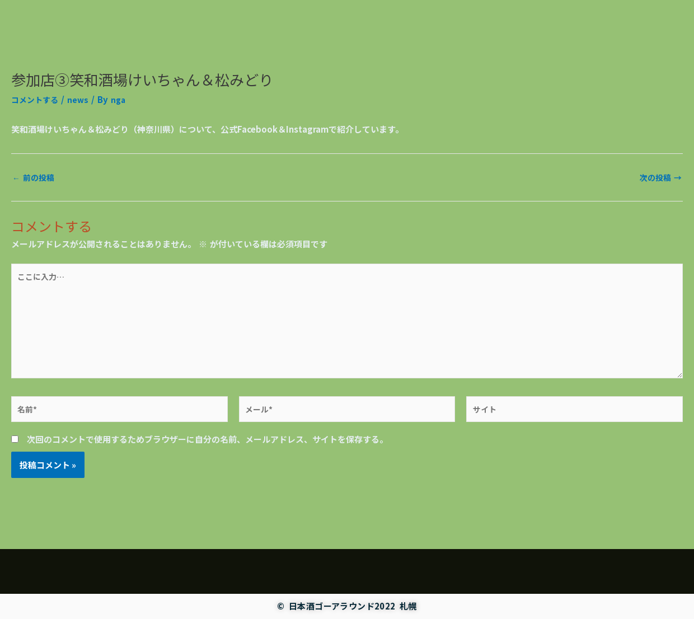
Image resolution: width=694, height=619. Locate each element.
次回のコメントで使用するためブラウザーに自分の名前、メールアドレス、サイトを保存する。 (207, 451)
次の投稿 (659, 177)
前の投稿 (34, 177)
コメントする (36, 99)
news (81, 99)
